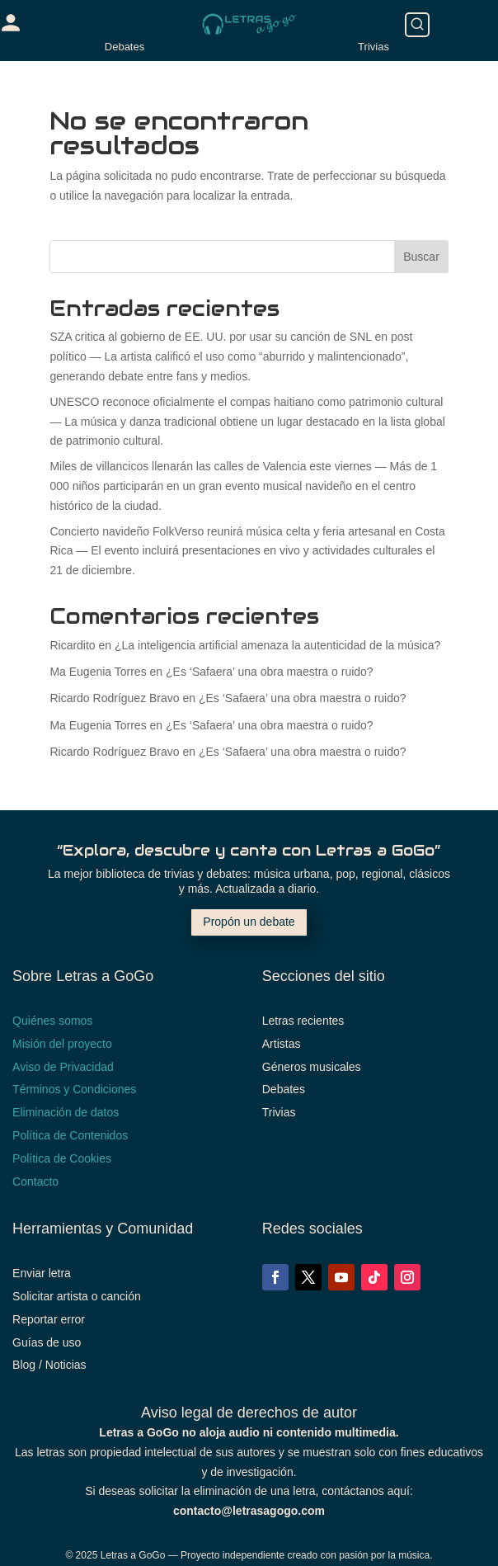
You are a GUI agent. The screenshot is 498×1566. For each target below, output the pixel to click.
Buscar (421, 256)
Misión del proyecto (62, 1043)
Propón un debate (248, 921)
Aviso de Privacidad (63, 1066)
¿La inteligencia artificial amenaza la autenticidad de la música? (277, 645)
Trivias (373, 46)
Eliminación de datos (65, 1112)
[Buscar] (417, 24)
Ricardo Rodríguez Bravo (114, 698)
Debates (124, 46)
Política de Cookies (61, 1158)
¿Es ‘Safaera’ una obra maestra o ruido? (270, 671)
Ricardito (72, 645)
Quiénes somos (52, 1020)
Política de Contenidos (70, 1135)
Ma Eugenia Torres (97, 671)
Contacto (35, 1181)
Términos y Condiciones (74, 1089)
